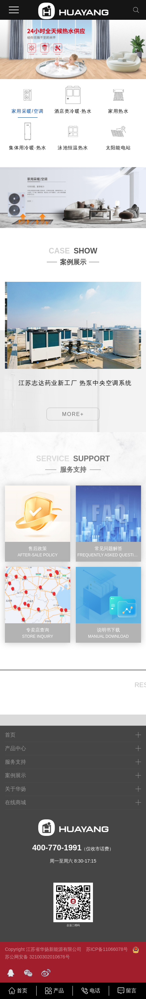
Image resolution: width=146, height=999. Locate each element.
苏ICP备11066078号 (107, 949)
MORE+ (73, 423)
